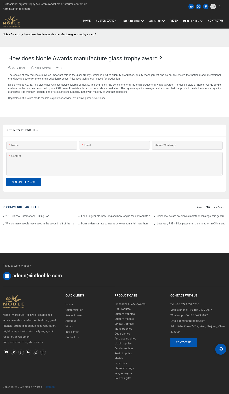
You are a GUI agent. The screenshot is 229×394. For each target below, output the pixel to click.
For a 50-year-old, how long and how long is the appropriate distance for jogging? (116, 216)
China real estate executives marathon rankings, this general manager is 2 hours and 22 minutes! (191, 216)
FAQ (208, 207)
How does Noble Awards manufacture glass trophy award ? (60, 34)
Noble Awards (11, 34)
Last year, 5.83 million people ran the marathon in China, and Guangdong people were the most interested (191, 223)
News (199, 207)
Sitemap (49, 387)
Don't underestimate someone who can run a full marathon (114, 223)
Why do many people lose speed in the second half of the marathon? (40, 223)
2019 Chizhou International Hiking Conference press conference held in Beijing (27, 216)
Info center (219, 207)
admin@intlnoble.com (37, 276)
